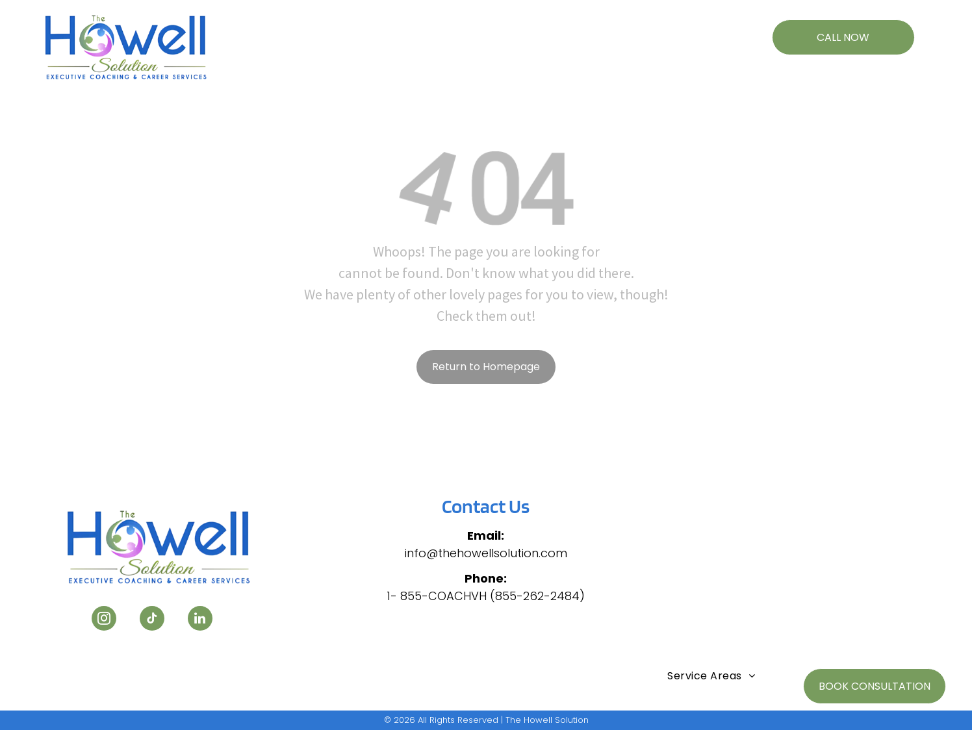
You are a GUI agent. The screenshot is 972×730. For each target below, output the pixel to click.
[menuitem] (306, 30)
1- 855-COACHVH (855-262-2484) (486, 596)
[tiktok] (152, 620)
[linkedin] (200, 620)
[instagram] (104, 620)
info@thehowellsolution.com (486, 553)
